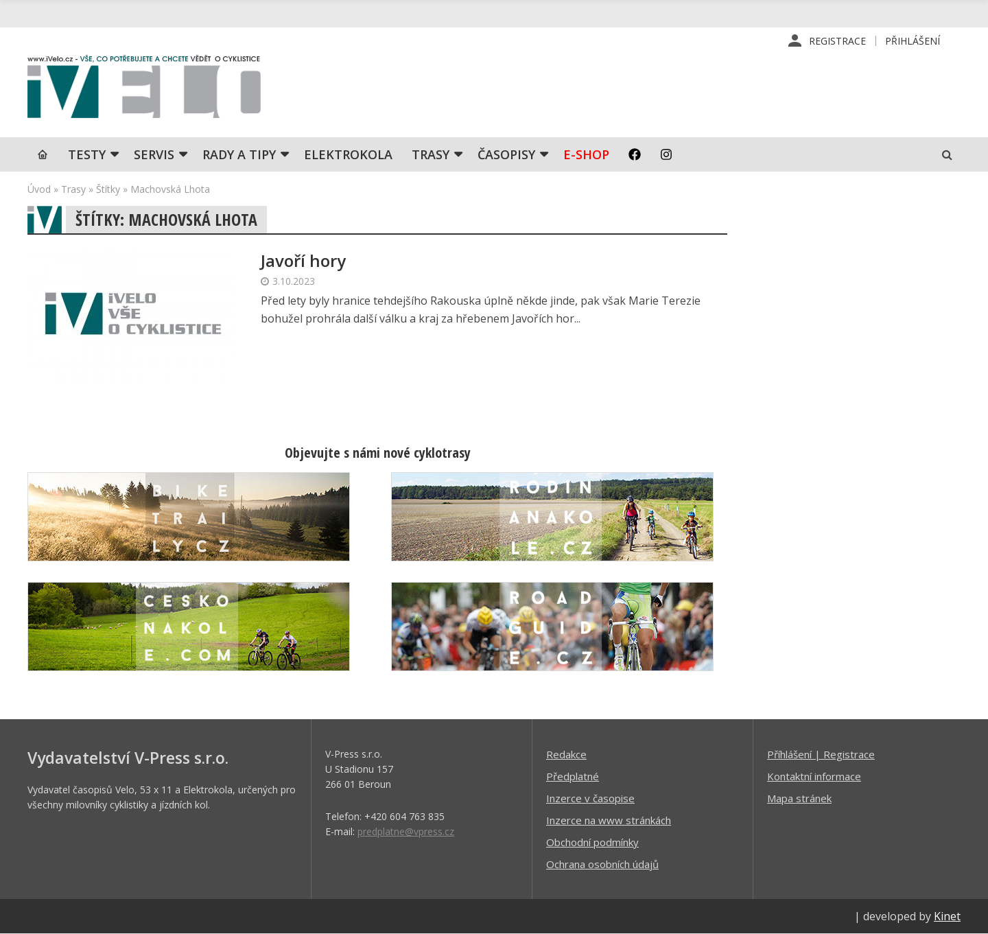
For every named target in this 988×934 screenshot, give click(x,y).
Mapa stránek (799, 798)
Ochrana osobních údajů (602, 864)
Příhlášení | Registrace (821, 754)
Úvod (39, 189)
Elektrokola (348, 154)
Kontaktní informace (814, 776)
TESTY (87, 154)
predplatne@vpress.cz (405, 831)
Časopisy (506, 154)
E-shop (586, 154)
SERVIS (154, 154)
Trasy (430, 154)
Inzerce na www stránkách (608, 820)
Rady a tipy (239, 154)
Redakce (566, 754)
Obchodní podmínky (592, 842)
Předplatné (572, 776)
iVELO (144, 90)
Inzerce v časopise (590, 798)
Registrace (837, 40)
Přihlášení (912, 40)
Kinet (947, 916)
